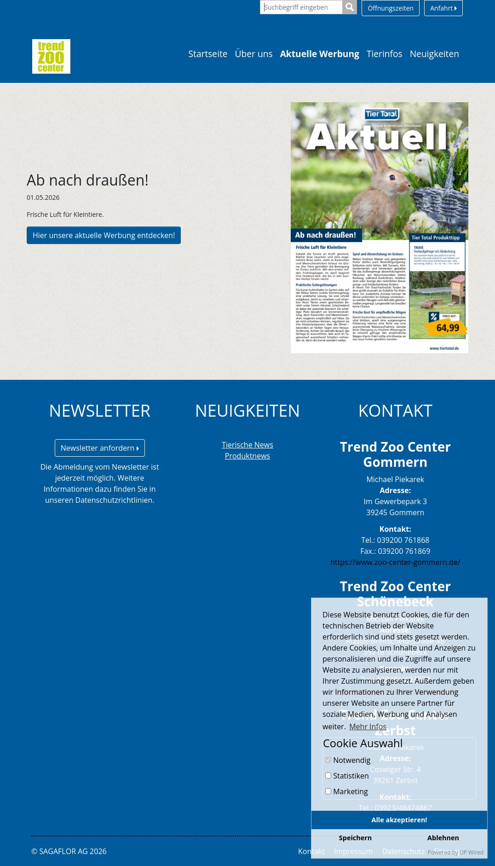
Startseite (208, 53)
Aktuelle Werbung (319, 53)
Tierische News (247, 445)
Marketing (346, 791)
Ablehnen (443, 837)
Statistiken (347, 776)
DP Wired (471, 852)
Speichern (355, 837)
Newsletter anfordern (100, 448)
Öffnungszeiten (391, 8)
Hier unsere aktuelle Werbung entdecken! (104, 235)
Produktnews (247, 456)
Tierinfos (385, 53)
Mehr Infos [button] (367, 726)
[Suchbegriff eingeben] (301, 7)
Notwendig (347, 760)
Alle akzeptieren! (399, 819)
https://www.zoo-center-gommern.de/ (395, 562)
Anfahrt (443, 8)
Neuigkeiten (434, 53)
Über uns (254, 53)
